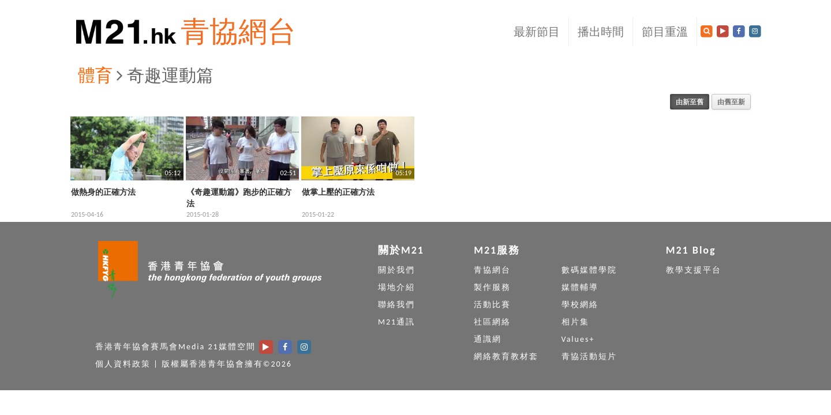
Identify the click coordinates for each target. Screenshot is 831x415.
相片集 (575, 322)
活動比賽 (492, 305)
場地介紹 (396, 287)
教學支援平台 (693, 270)
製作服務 (492, 287)
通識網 (487, 339)
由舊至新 (731, 101)
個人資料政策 (123, 364)
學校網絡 (580, 305)
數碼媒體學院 (589, 270)
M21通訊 (396, 322)
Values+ (578, 339)
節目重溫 (665, 32)
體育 (95, 75)
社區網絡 (492, 322)
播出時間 (601, 32)
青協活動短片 (589, 356)
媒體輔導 (580, 287)
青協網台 (238, 31)
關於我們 (396, 270)
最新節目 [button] (537, 32)
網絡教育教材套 (506, 356)
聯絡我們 (396, 305)
